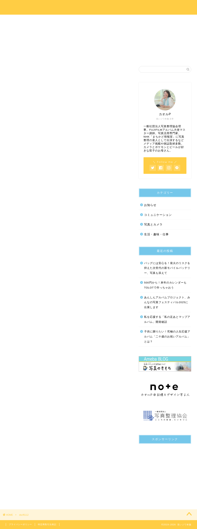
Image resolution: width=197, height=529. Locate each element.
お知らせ (150, 205)
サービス (98, 19)
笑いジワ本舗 (98, 7)
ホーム (23, 19)
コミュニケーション (158, 214)
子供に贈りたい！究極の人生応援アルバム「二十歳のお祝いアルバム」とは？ (167, 336)
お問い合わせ (174, 19)
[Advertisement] (165, 471)
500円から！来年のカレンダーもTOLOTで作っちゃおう (165, 285)
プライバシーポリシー (20, 524)
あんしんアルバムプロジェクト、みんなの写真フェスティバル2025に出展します (167, 302)
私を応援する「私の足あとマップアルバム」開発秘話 (167, 319)
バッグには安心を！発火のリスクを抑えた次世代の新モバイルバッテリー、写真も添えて (167, 268)
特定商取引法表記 (47, 524)
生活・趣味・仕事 (156, 234)
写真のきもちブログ (136, 19)
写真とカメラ (153, 224)
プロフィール (60, 19)
